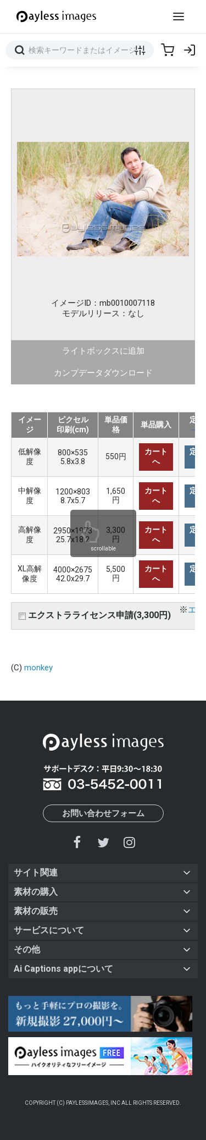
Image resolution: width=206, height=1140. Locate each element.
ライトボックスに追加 (103, 351)
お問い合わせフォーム (103, 813)
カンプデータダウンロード (103, 373)
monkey (38, 668)
